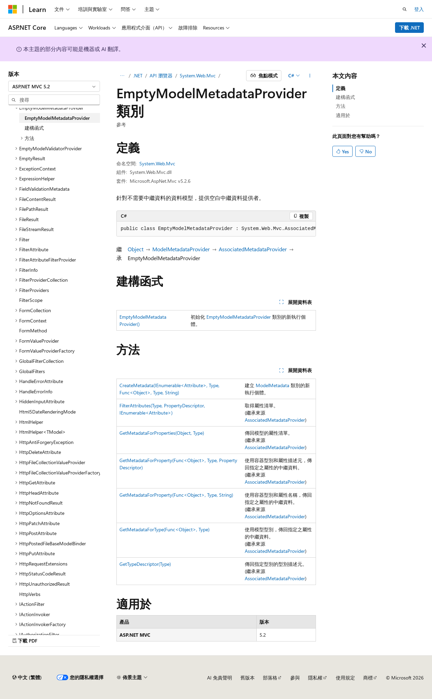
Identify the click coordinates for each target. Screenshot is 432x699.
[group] (216, 229)
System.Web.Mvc (198, 75)
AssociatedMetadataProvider (253, 249)
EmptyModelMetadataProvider (238, 317)
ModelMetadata (272, 385)
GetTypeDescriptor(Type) (145, 564)
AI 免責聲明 (219, 677)
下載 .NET (409, 27)
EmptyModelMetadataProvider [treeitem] (57, 118)
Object (135, 249)
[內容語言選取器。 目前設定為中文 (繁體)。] (27, 677)
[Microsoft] (12, 9)
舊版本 (247, 677)
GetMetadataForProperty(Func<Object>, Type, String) (176, 495)
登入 (419, 9)
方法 (340, 106)
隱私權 (315, 677)
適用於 (343, 115)
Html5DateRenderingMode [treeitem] (47, 411)
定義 (340, 88)
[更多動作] (310, 75)
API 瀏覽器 (161, 75)
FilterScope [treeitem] (30, 300)
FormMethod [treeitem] (33, 330)
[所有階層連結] (122, 75)
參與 (295, 677)
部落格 (270, 677)
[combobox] (54, 86)
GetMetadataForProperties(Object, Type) (161, 433)
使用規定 (345, 677)
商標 (368, 677)
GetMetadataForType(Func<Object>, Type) (164, 529)
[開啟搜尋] (404, 9)
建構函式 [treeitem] (34, 128)
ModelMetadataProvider (181, 249)
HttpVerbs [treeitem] (29, 594)
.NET (137, 75)
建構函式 (345, 97)
